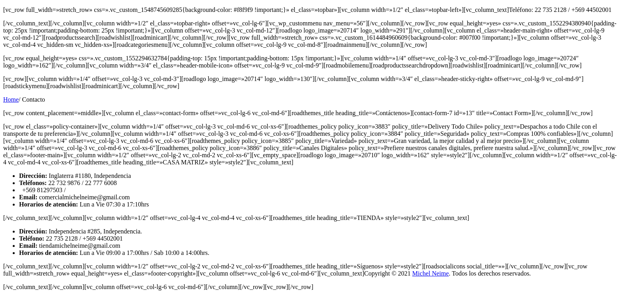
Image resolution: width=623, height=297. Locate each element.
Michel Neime (430, 273)
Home (11, 99)
